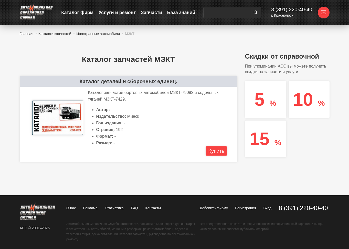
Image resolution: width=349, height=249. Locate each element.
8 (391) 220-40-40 (291, 9)
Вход (267, 208)
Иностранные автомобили (98, 34)
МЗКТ (129, 34)
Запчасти (151, 12)
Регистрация (245, 208)
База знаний (181, 12)
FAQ (134, 208)
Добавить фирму (214, 208)
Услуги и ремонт (117, 12)
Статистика (114, 208)
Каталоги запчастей (54, 34)
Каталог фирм (77, 12)
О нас (71, 208)
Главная (26, 34)
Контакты (153, 208)
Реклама (90, 208)
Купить (216, 151)
